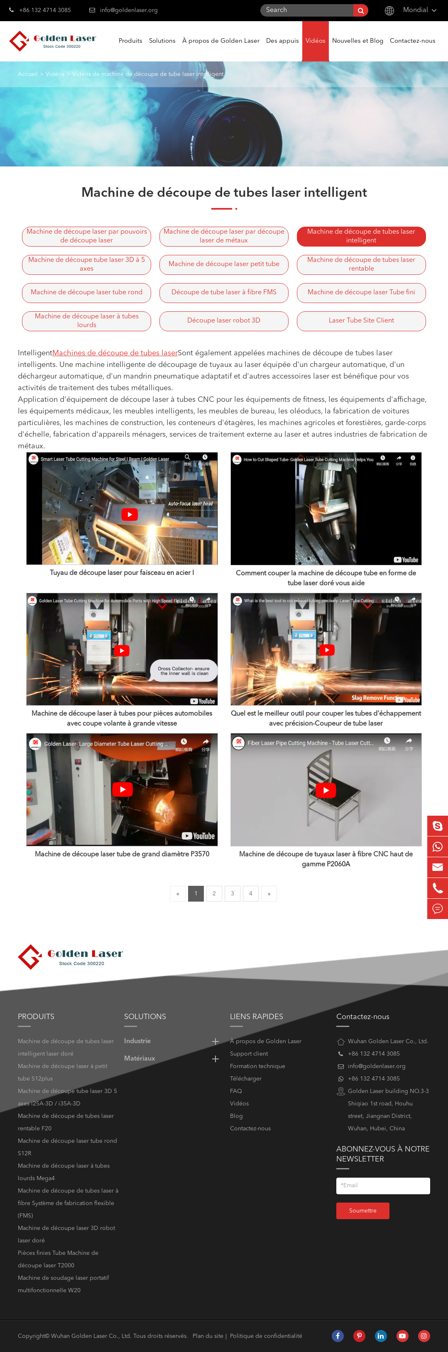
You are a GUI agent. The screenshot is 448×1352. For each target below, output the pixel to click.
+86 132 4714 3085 (40, 9)
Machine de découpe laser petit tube (224, 264)
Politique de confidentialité (266, 1336)
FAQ (236, 1091)
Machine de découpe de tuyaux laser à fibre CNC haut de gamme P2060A (326, 859)
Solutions (162, 49)
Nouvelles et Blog (357, 49)
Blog (236, 1116)
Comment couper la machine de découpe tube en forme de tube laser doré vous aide (326, 578)
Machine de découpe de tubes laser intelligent (361, 236)
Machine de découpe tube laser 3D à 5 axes (86, 264)
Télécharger (246, 1079)
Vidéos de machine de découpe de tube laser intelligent (147, 74)
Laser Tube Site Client (361, 321)
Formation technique (257, 1066)
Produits (130, 49)
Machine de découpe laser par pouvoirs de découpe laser (87, 236)
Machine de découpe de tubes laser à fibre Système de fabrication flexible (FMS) (68, 1203)
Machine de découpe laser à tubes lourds (87, 321)
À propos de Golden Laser (220, 49)
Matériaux (173, 1059)
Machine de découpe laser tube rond (86, 292)
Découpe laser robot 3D (223, 321)
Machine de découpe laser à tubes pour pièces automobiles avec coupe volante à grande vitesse (122, 719)
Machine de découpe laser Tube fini (361, 292)
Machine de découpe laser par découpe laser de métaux (224, 236)
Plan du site (208, 1336)
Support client (249, 1054)
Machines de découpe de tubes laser (115, 353)
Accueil (28, 74)
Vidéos (316, 49)
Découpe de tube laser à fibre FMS (224, 292)
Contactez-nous (413, 49)
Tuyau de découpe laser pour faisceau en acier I (122, 573)
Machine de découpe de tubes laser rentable (361, 264)
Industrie (173, 1041)
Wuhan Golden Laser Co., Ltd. (91, 1336)
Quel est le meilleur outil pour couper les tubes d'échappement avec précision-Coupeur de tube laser (326, 719)
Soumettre (363, 1211)
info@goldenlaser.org (129, 10)
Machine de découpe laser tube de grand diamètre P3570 (122, 854)
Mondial (415, 10)
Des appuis (282, 49)
